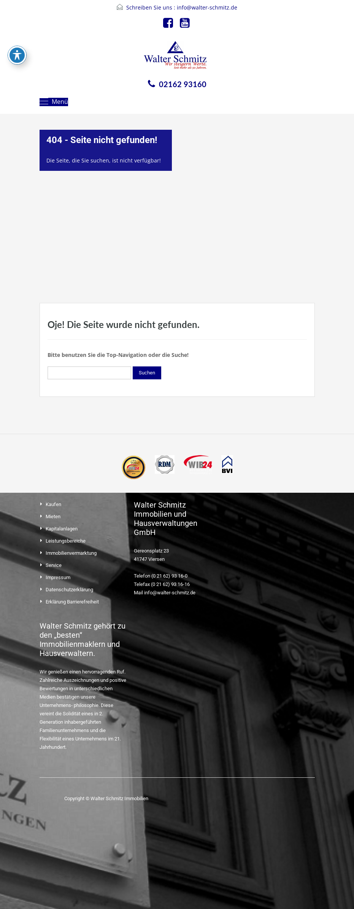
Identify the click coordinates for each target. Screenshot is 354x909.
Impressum (58, 577)
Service (54, 565)
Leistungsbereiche (66, 541)
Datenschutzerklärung (69, 589)
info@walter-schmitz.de (207, 7)
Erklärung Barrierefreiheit (72, 602)
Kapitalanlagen (62, 529)
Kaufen (53, 504)
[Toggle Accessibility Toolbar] (17, 48)
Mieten (53, 516)
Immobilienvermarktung (71, 553)
